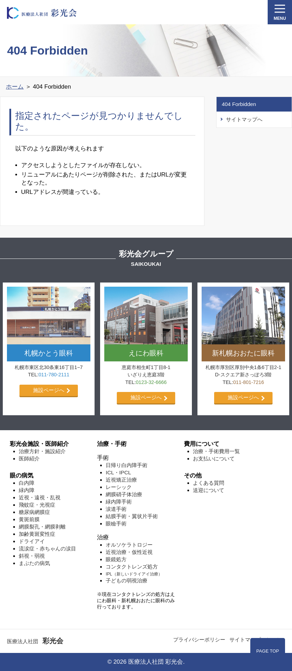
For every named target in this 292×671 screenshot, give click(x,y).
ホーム (15, 86)
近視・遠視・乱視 (39, 497)
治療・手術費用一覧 (216, 451)
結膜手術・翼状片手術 (132, 516)
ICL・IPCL (118, 472)
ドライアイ (32, 541)
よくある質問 (208, 483)
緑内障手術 (119, 502)
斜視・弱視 (32, 556)
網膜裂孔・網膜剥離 (42, 527)
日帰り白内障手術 (126, 465)
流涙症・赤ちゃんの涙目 (47, 548)
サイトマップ (245, 640)
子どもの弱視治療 (126, 580)
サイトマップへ (244, 119)
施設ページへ (48, 390)
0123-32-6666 (151, 382)
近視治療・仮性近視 (129, 552)
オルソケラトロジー (129, 545)
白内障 (26, 483)
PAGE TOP (267, 651)
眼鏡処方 (116, 559)
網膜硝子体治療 (124, 494)
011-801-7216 (248, 382)
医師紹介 (29, 458)
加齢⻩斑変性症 (37, 534)
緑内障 (26, 490)
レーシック (119, 487)
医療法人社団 (35, 641)
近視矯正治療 (121, 480)
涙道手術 (116, 509)
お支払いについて (214, 458)
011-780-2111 (54, 374)
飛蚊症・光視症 (37, 505)
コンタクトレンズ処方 (132, 567)
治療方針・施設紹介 (42, 451)
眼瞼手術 (116, 523)
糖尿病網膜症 (34, 512)
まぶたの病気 (34, 563)
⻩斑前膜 (29, 519)
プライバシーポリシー (199, 640)
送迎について (208, 490)
